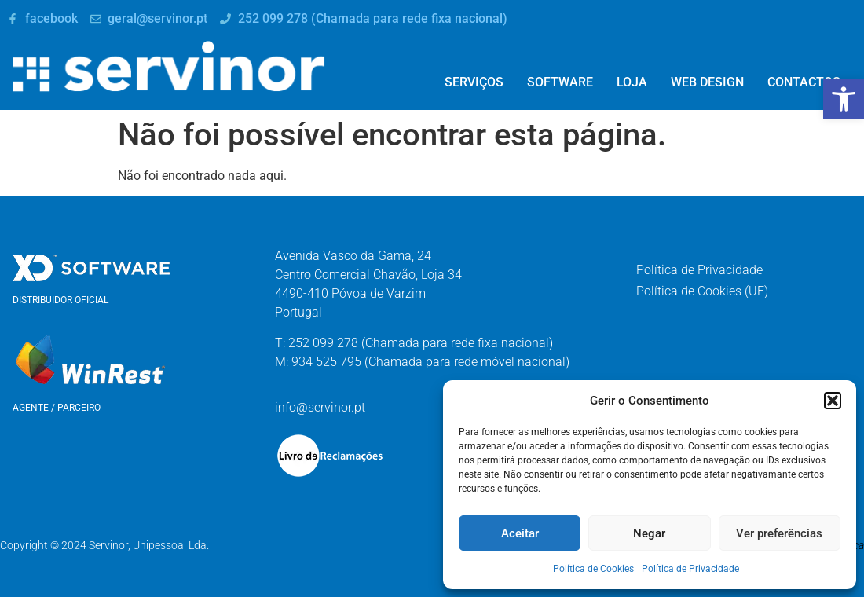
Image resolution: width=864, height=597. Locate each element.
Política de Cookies (593, 568)
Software (560, 82)
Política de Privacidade (690, 568)
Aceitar (520, 533)
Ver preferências (779, 533)
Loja (632, 82)
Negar (649, 533)
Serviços (474, 82)
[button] (843, 99)
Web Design (707, 82)
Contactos (803, 82)
